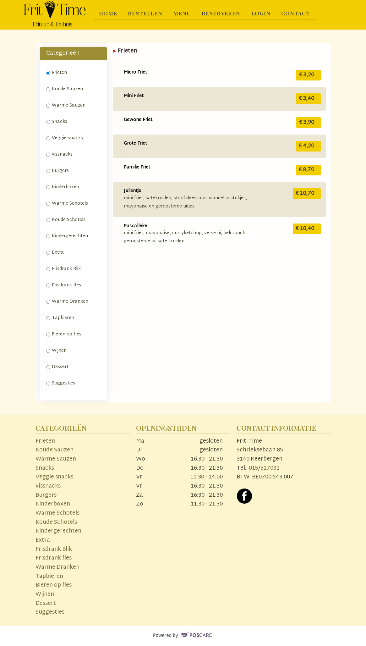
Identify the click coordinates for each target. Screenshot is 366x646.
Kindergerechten (67, 236)
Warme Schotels (67, 203)
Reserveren (223, 13)
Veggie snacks (64, 138)
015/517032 (264, 468)
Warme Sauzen (65, 105)
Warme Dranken (67, 301)
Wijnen (56, 350)
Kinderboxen (62, 187)
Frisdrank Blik (64, 269)
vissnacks (59, 154)
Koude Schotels (65, 220)
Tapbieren (60, 318)
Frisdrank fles (63, 285)
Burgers (57, 171)
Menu (184, 13)
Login (263, 13)
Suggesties (60, 383)
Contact (299, 13)
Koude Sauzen (64, 89)
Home (108, 13)
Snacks (56, 122)
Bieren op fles (63, 334)
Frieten (56, 73)
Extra (55, 252)
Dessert (57, 367)
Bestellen (146, 13)
